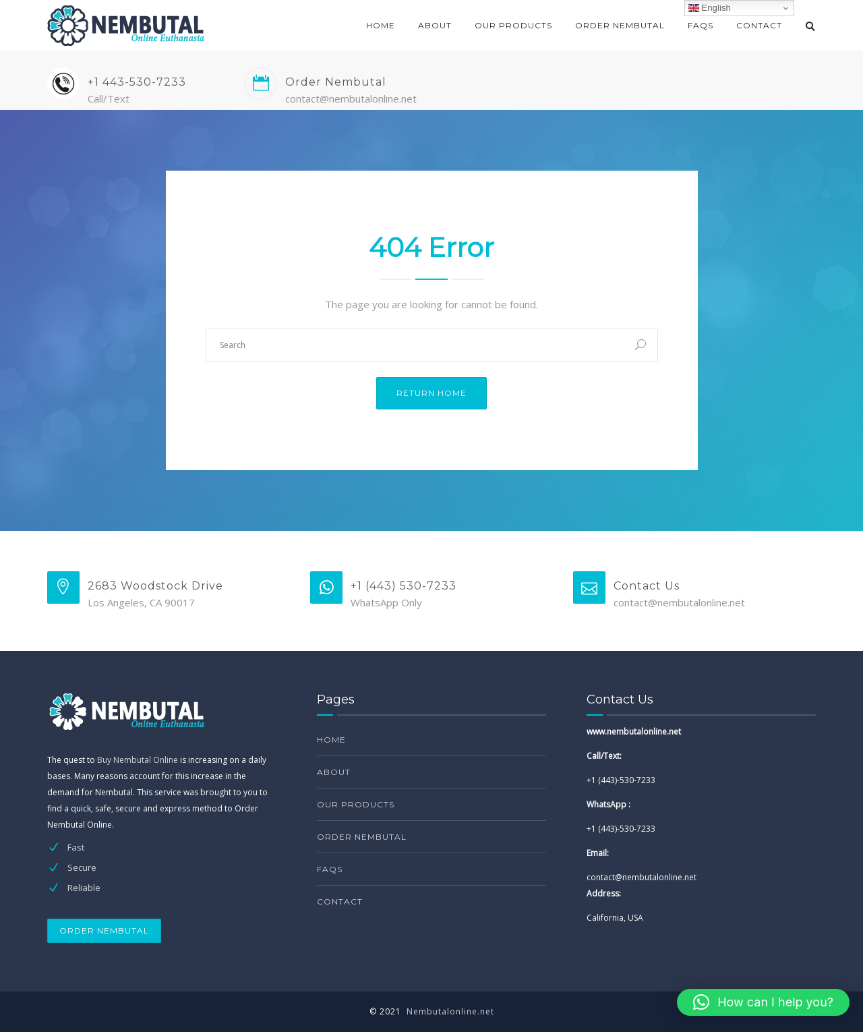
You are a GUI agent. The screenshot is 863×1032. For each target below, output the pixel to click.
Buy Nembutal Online (137, 760)
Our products (513, 25)
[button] (763, 1002)
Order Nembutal (620, 25)
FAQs (700, 25)
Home (380, 25)
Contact (759, 25)
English (709, 8)
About (435, 25)
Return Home (431, 393)
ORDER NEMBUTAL (104, 930)
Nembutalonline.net (450, 1011)
